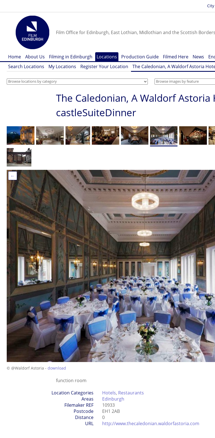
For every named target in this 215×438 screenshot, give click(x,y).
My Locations (62, 66)
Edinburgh (113, 399)
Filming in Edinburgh (70, 57)
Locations (107, 57)
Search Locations (26, 66)
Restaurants (131, 393)
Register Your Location (104, 66)
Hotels (109, 393)
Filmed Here (175, 57)
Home (14, 57)
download (57, 368)
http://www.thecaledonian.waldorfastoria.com (150, 423)
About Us (35, 57)
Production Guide (140, 57)
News (198, 57)
